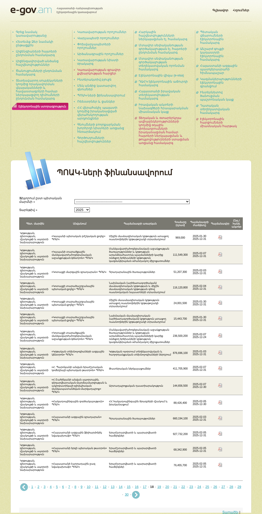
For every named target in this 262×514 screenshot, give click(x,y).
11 (96, 487)
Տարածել (230, 512)
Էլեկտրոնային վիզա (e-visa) (161, 75)
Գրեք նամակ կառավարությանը (31, 33)
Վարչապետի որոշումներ (98, 38)
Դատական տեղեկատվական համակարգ (215, 109)
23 (191, 487)
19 (159, 487)
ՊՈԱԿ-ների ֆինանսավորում (101, 95)
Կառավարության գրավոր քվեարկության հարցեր (99, 71)
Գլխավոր (220, 9)
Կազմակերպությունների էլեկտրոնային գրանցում (221, 82)
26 (215, 487)
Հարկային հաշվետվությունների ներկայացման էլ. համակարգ (163, 35)
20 (167, 487)
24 (199, 487)
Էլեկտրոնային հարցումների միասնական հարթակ (218, 122)
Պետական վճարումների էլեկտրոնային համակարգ (212, 37)
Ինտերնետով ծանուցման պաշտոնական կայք (217, 96)
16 (136, 487)
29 (239, 487)
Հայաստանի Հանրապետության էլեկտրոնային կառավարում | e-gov (56, 11)
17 (144, 487)
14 (120, 487)
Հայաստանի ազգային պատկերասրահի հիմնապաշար (218, 69)
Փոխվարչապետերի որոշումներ (94, 46)
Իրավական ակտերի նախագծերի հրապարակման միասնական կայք (163, 108)
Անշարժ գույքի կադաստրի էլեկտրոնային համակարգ (212, 54)
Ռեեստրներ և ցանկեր (96, 101)
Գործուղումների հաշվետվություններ (94, 139)
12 (104, 487)
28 (231, 487)
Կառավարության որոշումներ (101, 32)
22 (183, 487)
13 (112, 487)
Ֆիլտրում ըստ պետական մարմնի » (40, 199)
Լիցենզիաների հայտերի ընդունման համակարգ (36, 53)
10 (88, 487)
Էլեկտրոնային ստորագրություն (42, 106)
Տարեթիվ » (28, 209)
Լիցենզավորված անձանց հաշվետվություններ (37, 62)
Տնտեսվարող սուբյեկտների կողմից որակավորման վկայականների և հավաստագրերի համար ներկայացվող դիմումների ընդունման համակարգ (39, 89)
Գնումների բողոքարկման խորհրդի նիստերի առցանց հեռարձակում (100, 128)
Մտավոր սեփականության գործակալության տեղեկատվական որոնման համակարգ (161, 64)
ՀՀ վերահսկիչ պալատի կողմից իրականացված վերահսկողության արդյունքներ (97, 113)
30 (126, 494)
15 (128, 487)
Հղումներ (241, 9)
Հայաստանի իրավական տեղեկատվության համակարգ (159, 95)
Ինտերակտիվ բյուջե (94, 79)
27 (223, 487)
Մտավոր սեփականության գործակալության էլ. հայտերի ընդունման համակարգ (163, 48)
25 (207, 487)
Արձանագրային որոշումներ (100, 54)
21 (175, 487)
